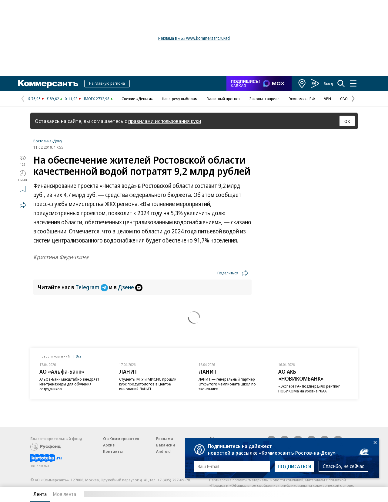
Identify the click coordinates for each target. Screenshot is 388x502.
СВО (344, 98)
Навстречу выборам (180, 98)
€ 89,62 (53, 98)
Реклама (164, 438)
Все (78, 356)
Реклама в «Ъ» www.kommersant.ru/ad (194, 38)
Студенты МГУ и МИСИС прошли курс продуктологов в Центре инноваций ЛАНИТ (147, 384)
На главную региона (107, 83)
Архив (109, 445)
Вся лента (326, 494)
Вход (328, 83)
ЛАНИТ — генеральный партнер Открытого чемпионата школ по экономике (227, 384)
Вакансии (165, 445)
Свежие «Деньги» (137, 98)
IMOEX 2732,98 (96, 98)
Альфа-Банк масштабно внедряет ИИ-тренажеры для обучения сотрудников (69, 384)
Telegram (92, 287)
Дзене (130, 287)
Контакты (113, 451)
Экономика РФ (302, 98)
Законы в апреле (264, 98)
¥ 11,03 (71, 98)
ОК (347, 121)
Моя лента (64, 494)
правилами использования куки (164, 120)
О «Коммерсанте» (121, 438)
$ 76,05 (34, 98)
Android (163, 451)
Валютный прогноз (223, 98)
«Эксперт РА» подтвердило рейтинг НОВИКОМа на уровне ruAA (309, 388)
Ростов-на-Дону (47, 141)
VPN (327, 98)
